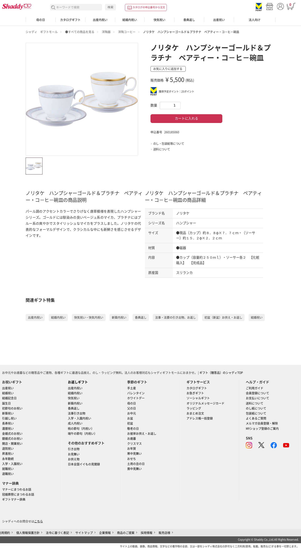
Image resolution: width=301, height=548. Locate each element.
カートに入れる (186, 118)
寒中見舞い (134, 453)
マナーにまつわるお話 (16, 489)
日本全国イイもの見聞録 (84, 464)
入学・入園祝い (12, 463)
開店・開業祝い (12, 443)
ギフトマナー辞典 (13, 499)
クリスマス (134, 443)
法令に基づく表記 (57, 532)
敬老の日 (133, 428)
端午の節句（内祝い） (82, 433)
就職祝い (8, 468)
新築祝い (8, 413)
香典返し (189, 19)
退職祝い (8, 473)
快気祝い (159, 19)
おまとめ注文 (195, 413)
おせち (131, 458)
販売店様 (164, 532)
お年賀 (131, 448)
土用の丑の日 (136, 463)
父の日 (131, 408)
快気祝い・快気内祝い (88, 317)
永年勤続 (8, 458)
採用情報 (146, 532)
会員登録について (257, 393)
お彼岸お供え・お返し (141, 433)
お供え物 (74, 459)
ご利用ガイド (254, 388)
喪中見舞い (134, 468)
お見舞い (74, 454)
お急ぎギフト (195, 393)
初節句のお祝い (12, 408)
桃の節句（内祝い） (81, 428)
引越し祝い (9, 418)
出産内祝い (100, 19)
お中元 (131, 413)
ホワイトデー (136, 398)
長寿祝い (8, 423)
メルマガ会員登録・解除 (262, 423)
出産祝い (219, 19)
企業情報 (105, 532)
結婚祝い (256, 317)
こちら (38, 521)
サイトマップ (84, 532)
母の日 (40, 19)
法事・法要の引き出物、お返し (175, 317)
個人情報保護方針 (28, 532)
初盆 (130, 423)
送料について (161, 149)
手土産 (131, 388)
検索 (110, 7)
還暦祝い (8, 428)
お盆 (130, 418)
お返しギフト (78, 382)
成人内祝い (75, 423)
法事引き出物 (76, 413)
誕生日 (6, 403)
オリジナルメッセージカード (205, 403)
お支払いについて (257, 398)
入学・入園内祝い (79, 418)
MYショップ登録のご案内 (262, 428)
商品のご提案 (125, 532)
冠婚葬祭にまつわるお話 (18, 494)
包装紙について (256, 413)
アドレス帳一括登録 (200, 418)
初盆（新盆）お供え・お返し (223, 317)
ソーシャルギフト (198, 398)
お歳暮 (131, 438)
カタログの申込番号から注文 (149, 7)
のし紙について (256, 408)
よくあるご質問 (256, 418)
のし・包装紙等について (168, 143)
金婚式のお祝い (12, 433)
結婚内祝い (129, 19)
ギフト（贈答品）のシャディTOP (221, 372)
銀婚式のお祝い (12, 438)
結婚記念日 (9, 398)
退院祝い (8, 448)
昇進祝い (8, 453)
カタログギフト (70, 19)
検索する (53, 7)
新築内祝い (119, 317)
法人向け (254, 19)
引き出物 (74, 449)
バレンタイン (136, 393)
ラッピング (194, 408)
